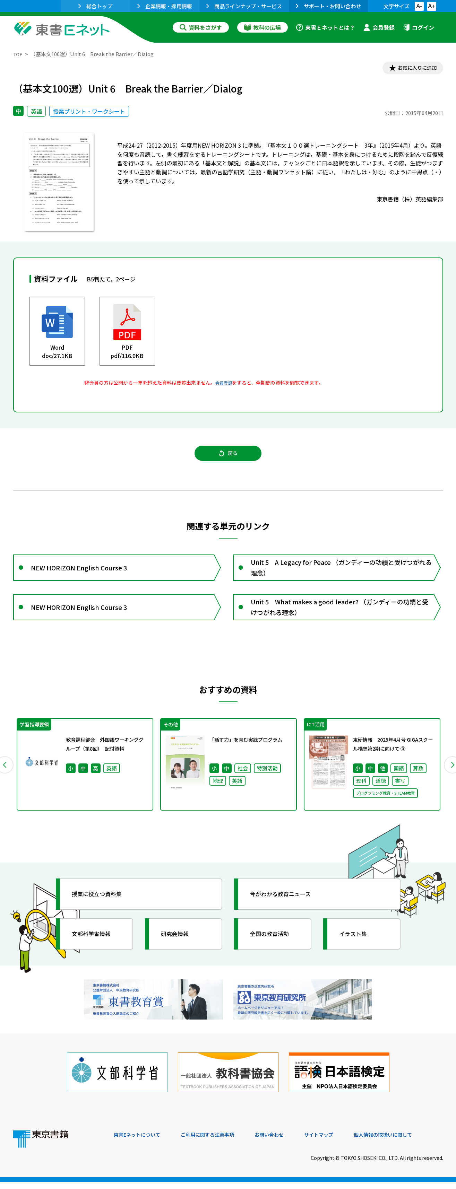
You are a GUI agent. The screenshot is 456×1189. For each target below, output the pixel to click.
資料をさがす (201, 27)
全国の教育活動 (274, 949)
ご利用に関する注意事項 (218, 1142)
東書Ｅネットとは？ (325, 27)
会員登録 (379, 27)
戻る (228, 458)
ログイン (418, 27)
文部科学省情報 (96, 949)
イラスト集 (356, 949)
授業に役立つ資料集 (102, 909)
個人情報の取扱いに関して (410, 1142)
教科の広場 (262, 27)
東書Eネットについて (140, 1142)
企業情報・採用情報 (164, 6)
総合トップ (95, 6)
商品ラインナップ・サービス (244, 6)
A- (419, 6)
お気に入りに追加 (413, 68)
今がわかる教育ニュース (286, 909)
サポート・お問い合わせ (328, 6)
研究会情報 (178, 949)
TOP (18, 54)
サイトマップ (339, 1142)
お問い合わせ (285, 1142)
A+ (431, 6)
